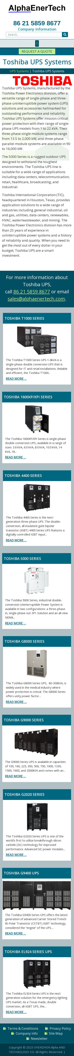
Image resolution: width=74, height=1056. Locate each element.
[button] (37, 43)
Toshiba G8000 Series (24, 641)
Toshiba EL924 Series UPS (28, 951)
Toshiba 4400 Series (23, 475)
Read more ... (16, 378)
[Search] (65, 34)
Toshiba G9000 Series (24, 720)
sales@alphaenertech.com (36, 298)
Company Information (37, 29)
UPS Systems (19, 71)
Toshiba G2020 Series (24, 794)
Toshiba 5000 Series (22, 558)
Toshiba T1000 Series (24, 318)
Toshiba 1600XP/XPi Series (28, 397)
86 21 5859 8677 (37, 23)
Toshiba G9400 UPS (21, 873)
